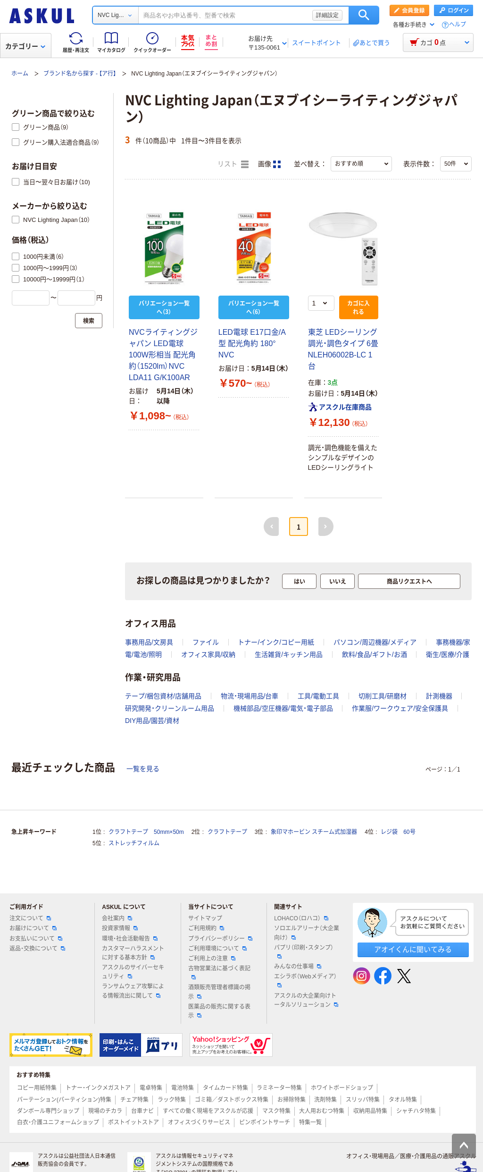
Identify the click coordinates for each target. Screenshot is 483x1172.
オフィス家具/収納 (208, 654)
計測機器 (439, 696)
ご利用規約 (206, 928)
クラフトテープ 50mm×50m (146, 832)
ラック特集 (172, 1099)
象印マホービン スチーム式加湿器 (314, 832)
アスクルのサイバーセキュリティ (133, 972)
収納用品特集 (370, 1111)
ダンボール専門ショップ (48, 1111)
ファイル (205, 642)
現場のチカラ (105, 1111)
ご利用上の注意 (211, 958)
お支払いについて (35, 938)
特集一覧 (310, 1122)
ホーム (19, 73)
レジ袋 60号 (398, 832)
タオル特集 (403, 1099)
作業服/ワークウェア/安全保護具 (400, 708)
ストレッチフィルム (133, 843)
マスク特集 (276, 1111)
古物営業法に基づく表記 (219, 972)
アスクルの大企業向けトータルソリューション (306, 1000)
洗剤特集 (325, 1099)
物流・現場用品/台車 (250, 696)
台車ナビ (142, 1111)
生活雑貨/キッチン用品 (289, 654)
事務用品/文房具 (149, 642)
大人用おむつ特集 (321, 1111)
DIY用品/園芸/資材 (152, 720)
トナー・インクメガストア (98, 1088)
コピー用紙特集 (37, 1088)
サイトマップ (205, 918)
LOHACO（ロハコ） (301, 918)
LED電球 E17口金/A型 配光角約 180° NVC (252, 343)
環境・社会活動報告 (130, 938)
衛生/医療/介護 (447, 654)
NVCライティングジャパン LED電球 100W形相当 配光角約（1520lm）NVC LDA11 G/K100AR (163, 355)
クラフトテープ (227, 832)
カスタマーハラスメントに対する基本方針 (133, 953)
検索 (364, 15)
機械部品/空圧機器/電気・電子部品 (283, 708)
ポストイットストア (133, 1122)
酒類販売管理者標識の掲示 (219, 992)
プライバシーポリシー (220, 938)
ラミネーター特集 (279, 1088)
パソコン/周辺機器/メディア (374, 642)
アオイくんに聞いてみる (413, 949)
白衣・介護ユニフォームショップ (58, 1122)
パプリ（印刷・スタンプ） (303, 951)
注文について (30, 918)
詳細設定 (327, 15)
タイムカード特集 (225, 1088)
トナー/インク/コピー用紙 (276, 642)
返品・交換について (37, 948)
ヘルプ (457, 25)
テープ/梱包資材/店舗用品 (163, 696)
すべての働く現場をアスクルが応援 (208, 1111)
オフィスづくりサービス (199, 1122)
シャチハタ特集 (416, 1111)
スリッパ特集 (363, 1099)
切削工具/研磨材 (382, 696)
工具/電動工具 (318, 696)
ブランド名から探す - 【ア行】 (80, 73)
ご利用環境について (217, 948)
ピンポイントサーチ (264, 1122)
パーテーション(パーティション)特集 (64, 1099)
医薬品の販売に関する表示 (219, 1011)
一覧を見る (142, 769)
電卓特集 (151, 1088)
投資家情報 (120, 928)
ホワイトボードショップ (342, 1088)
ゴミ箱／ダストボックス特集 (231, 1099)
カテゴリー (25, 46)
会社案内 (117, 918)
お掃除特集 (291, 1099)
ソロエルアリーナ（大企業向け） (306, 933)
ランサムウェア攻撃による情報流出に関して (133, 991)
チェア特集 (134, 1099)
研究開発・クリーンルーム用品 (169, 708)
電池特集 (182, 1088)
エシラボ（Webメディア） (305, 980)
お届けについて (33, 928)
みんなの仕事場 (297, 966)
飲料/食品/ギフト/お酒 (374, 654)
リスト (233, 164)
